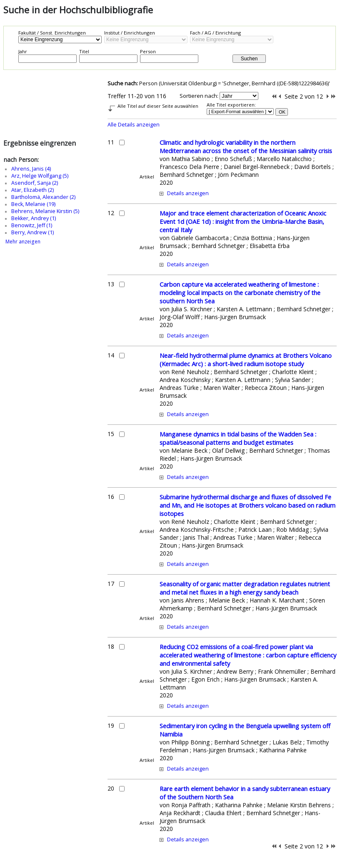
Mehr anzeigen (22, 241)
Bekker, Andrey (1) (33, 218)
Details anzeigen (188, 193)
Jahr (22, 51)
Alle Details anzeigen (134, 124)
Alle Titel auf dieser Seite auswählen (158, 106)
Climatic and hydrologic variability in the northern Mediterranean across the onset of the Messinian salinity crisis (246, 146)
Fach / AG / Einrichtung (215, 33)
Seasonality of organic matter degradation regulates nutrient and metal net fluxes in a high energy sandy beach (245, 588)
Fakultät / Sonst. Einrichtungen (52, 33)
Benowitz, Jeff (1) (31, 225)
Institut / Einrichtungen (129, 33)
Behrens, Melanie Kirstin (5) (45, 211)
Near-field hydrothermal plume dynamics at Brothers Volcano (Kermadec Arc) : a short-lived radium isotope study (246, 359)
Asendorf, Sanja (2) (34, 182)
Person (148, 51)
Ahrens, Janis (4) (31, 168)
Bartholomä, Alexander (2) (43, 197)
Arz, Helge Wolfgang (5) (39, 175)
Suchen (249, 59)
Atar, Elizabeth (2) (32, 189)
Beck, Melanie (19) (33, 204)
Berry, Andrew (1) (32, 232)
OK (282, 111)
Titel (84, 51)
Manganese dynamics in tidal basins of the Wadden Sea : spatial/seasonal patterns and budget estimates (238, 438)
